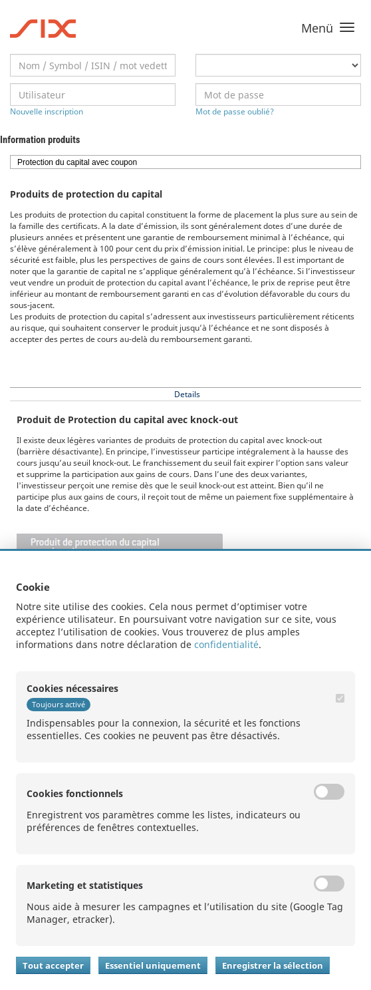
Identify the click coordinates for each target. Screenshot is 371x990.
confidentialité (226, 644)
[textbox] (93, 65)
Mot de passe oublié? (234, 111)
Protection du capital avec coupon (77, 162)
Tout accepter (53, 965)
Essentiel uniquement (153, 965)
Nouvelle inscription (46, 111)
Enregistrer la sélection (272, 965)
